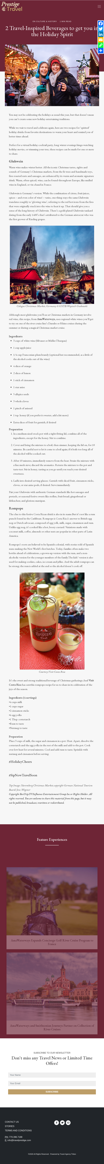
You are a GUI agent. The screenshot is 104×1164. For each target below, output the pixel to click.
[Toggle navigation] (99, 6)
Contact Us (12, 1122)
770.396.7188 (15, 1137)
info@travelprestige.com (19, 1140)
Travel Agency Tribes (68, 1154)
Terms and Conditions (18, 1130)
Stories (9, 1126)
